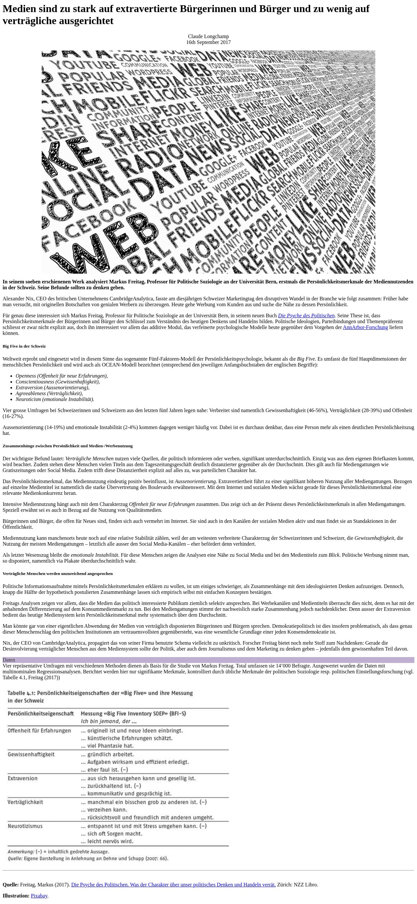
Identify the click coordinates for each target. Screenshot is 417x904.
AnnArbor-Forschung (365, 327)
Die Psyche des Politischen (306, 315)
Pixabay (39, 895)
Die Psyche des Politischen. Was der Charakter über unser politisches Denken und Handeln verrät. (173, 884)
